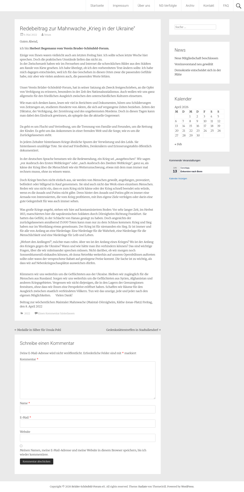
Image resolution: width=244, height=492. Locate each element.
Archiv (190, 5)
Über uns (144, 5)
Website (25, 431)
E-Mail (25, 417)
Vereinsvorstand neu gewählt (193, 64)
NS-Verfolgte (168, 5)
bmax (47, 34)
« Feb (178, 144)
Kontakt (208, 5)
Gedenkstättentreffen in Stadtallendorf (133, 330)
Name (25, 403)
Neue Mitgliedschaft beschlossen (196, 58)
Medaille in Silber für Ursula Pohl (38, 330)
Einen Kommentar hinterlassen (56, 313)
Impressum (121, 5)
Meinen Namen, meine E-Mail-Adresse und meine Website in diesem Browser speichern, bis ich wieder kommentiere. (83, 452)
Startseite (97, 5)
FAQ (226, 5)
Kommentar (29, 359)
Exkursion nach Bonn (191, 171)
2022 (27, 313)
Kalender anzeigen (178, 178)
